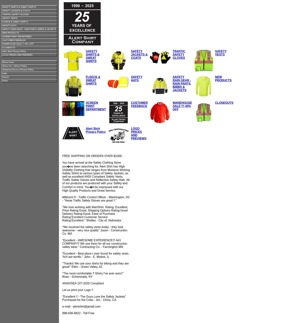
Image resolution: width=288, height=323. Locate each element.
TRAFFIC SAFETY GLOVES (179, 54)
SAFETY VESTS (221, 53)
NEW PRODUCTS (223, 78)
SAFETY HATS (137, 78)
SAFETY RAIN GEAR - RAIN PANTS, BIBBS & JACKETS (182, 83)
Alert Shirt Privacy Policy (96, 130)
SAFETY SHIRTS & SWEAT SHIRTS (93, 56)
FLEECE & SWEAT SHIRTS (93, 80)
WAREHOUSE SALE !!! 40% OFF (182, 106)
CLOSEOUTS (224, 102)
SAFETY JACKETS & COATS (139, 54)
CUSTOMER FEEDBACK (139, 104)
